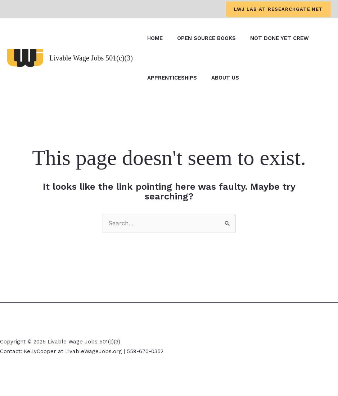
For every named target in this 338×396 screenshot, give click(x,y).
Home (155, 38)
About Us (225, 78)
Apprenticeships (172, 78)
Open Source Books (206, 38)
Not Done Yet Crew (279, 38)
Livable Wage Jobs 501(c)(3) (91, 58)
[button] (278, 9)
